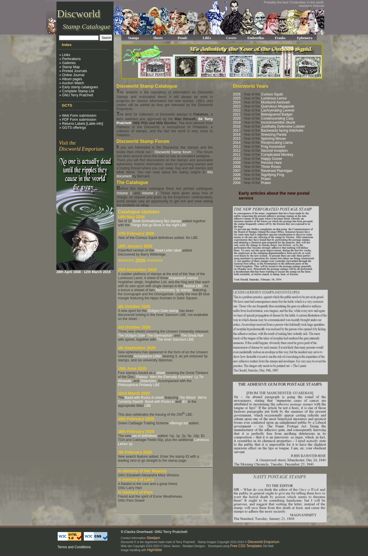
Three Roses (271, 167)
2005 (237, 179)
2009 (237, 163)
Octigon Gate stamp (162, 311)
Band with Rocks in (160, 402)
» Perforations (70, 59)
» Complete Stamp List (76, 91)
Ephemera (304, 38)
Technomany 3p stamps (174, 290)
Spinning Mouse (273, 139)
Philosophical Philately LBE (139, 385)
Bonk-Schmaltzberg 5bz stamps (157, 221)
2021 (237, 114)
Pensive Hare (271, 163)
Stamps (133, 38)
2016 (237, 135)
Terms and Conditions (74, 547)
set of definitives (144, 436)
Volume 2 (149, 193)
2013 (237, 147)
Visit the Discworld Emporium (81, 146)
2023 (237, 106)
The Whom (187, 398)
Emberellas (256, 38)
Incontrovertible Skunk (278, 122)
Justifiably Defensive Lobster (283, 126)
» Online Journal (71, 75)
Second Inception (274, 151)
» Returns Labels (72, 124)
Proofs (182, 38)
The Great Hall (192, 335)
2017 (237, 131)
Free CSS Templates (246, 546)
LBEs (207, 38)
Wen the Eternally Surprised (171, 377)
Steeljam (153, 538)
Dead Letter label (168, 250)
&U (184, 402)
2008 (237, 167)
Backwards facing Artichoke (282, 131)
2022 (237, 110)
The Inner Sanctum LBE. (176, 340)
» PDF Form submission (77, 120)
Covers (231, 38)
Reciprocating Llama (276, 143)
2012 (237, 151)
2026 (237, 94)
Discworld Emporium (263, 542)
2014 (237, 143)
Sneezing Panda (273, 135)
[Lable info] (94, 124)
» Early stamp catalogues (78, 87)
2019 (237, 122)
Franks (280, 38)
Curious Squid (272, 94)
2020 (237, 118)
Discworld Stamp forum (173, 152)
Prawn (266, 179)
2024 (237, 102)
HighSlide (154, 550)
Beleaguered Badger (277, 114)
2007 (237, 171)
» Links (64, 55)
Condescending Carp (277, 118)
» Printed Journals (73, 71)
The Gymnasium (159, 335)
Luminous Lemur (274, 98)
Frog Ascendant (273, 147)
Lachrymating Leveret (277, 110)
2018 (237, 126)
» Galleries (67, 63)
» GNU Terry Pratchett (76, 95)
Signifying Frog (272, 175)
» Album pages (70, 79)
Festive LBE (193, 286)
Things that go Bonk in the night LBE (159, 225)
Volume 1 (124, 193)
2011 (237, 155)
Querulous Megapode (277, 106)
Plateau (142, 377)
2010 (237, 159)
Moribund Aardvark (275, 102)
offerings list (178, 423)
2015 (237, 139)
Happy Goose (271, 159)
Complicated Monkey (277, 155)
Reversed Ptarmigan (276, 171)
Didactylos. (148, 381)
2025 (237, 98)
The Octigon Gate (131, 335)
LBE (148, 406)
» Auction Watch (71, 83)
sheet (160, 373)
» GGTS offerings (72, 128)
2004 (237, 183)
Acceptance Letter (148, 356)
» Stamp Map (69, 67)
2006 (237, 175)
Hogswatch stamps (183, 278)
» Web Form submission (77, 116)
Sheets (158, 38)
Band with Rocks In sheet (144, 398)
